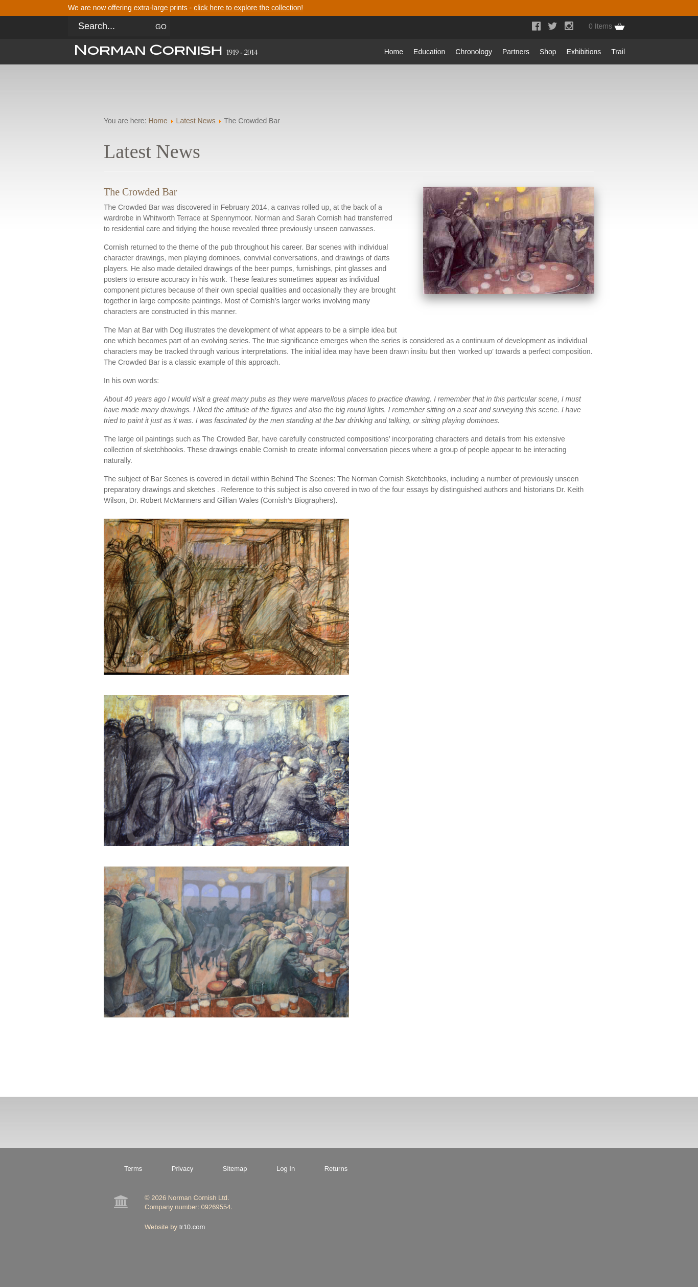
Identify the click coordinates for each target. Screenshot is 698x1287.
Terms (133, 1168)
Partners (515, 52)
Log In (285, 1168)
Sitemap (235, 1168)
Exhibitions (584, 52)
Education (429, 52)
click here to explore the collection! (248, 8)
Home (393, 52)
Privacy (183, 1168)
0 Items (600, 26)
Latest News (196, 121)
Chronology (473, 52)
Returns (336, 1168)
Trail (618, 52)
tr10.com (192, 1227)
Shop (548, 52)
